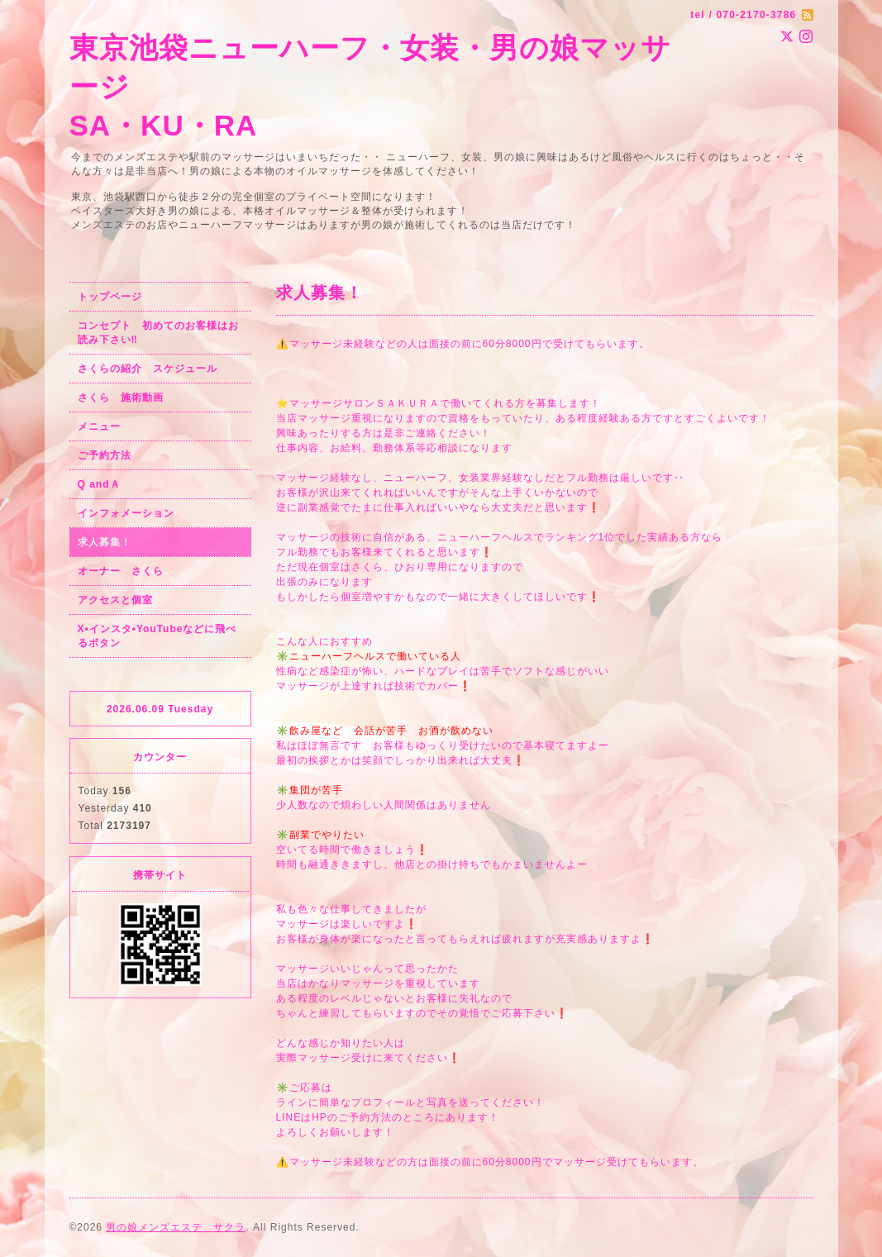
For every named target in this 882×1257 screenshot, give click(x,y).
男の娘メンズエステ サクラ (176, 1227)
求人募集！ (104, 542)
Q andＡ (99, 484)
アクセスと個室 (115, 600)
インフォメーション (126, 513)
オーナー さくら (121, 571)
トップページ (110, 296)
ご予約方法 (104, 455)
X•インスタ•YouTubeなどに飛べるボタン (157, 636)
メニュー (99, 426)
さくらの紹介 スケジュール (147, 368)
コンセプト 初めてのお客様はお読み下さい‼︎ (158, 332)
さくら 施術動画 (121, 397)
